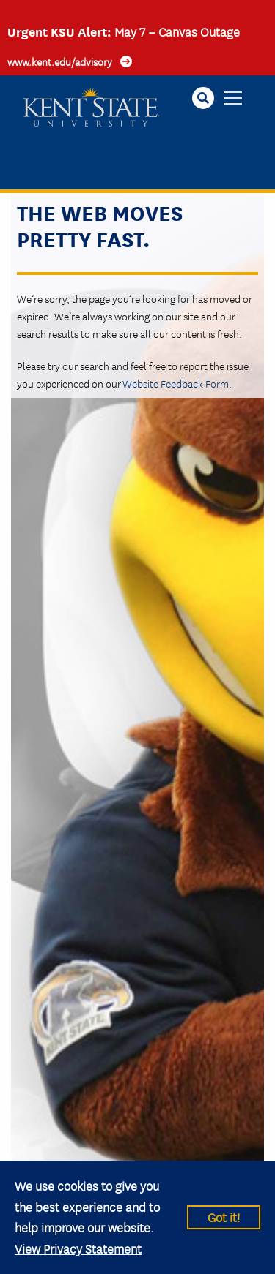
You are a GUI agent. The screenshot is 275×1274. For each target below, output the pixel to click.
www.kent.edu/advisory (59, 61)
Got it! (224, 1216)
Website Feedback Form (175, 383)
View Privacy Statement (78, 1248)
